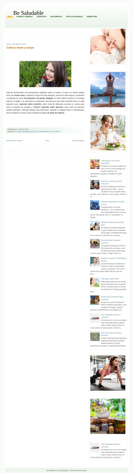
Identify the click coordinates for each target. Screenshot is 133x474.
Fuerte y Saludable (37, 152)
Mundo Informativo (24, 154)
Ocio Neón (21, 152)
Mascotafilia (15, 154)
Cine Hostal (54, 152)
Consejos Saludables (22, 131)
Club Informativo (43, 150)
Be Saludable (28, 13)
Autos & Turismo (72, 152)
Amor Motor (76, 154)
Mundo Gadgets (62, 152)
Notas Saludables (74, 16)
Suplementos (56, 16)
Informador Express (32, 150)
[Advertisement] (47, 33)
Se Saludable (44, 154)
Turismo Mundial (35, 154)
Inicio (10, 16)
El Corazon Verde (61, 154)
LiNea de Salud (22, 150)
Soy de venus (28, 152)
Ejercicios (41, 16)
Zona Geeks (62, 150)
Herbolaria (92, 16)
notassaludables (43, 131)
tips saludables (55, 131)
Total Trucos (47, 152)
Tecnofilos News (12, 152)
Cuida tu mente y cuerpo (20, 47)
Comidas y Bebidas (24, 16)
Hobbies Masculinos (72, 150)
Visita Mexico (52, 154)
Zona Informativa (13, 150)
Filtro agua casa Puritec (110, 279)
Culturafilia (70, 154)
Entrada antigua (78, 141)
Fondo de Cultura (54, 150)
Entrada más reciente (14, 141)
